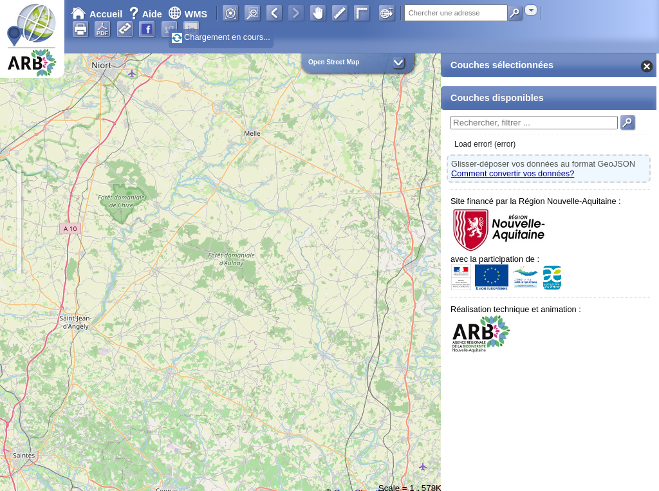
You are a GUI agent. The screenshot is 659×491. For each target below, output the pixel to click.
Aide (147, 14)
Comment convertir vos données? (512, 173)
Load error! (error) (484, 144)
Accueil (96, 14)
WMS (187, 14)
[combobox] (530, 10)
